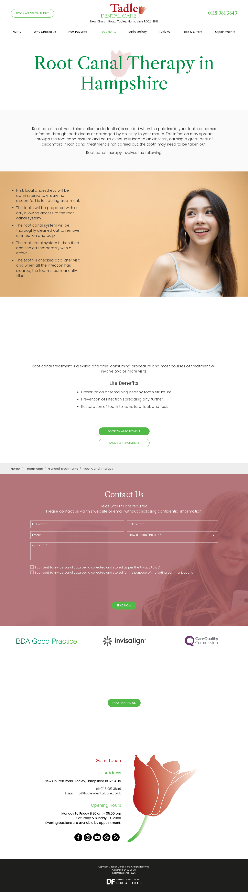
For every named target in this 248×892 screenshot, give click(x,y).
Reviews (164, 32)
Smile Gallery (137, 32)
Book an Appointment (124, 431)
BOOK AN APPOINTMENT (32, 13)
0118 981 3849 (222, 13)
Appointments (225, 32)
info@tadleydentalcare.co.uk (98, 793)
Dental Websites (126, 879)
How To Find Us (124, 703)
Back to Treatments (124, 443)
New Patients (77, 32)
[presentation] (121, 588)
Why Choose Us (45, 32)
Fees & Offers (192, 32)
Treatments (107, 32)
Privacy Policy (149, 567)
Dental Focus (129, 883)
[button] (172, 535)
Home (17, 32)
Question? (124, 551)
